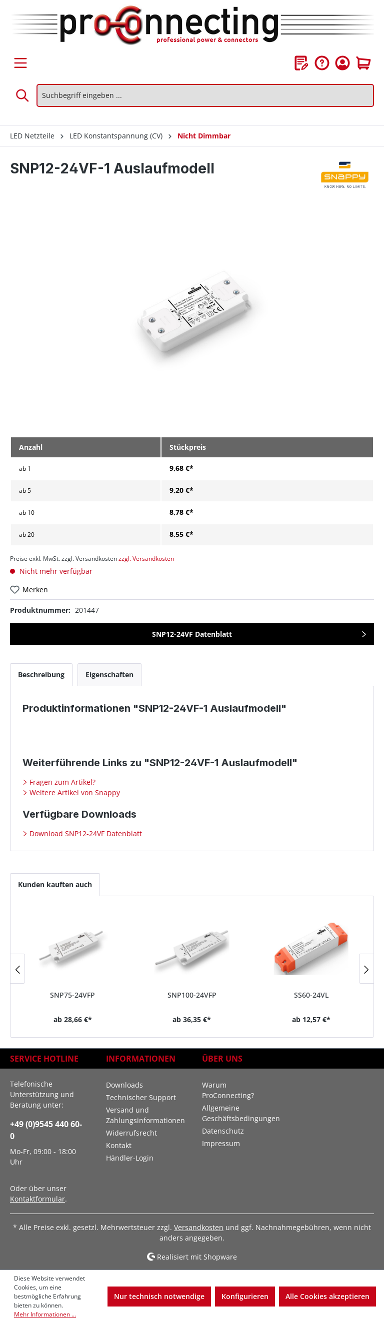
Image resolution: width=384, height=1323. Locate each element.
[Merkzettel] (301, 63)
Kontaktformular (37, 1199)
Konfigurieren (245, 1296)
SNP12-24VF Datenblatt (192, 634)
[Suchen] (23, 95)
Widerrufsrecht (131, 1133)
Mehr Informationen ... (45, 1314)
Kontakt (119, 1145)
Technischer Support (141, 1097)
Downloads (124, 1085)
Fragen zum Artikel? (62, 782)
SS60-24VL (311, 995)
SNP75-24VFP (72, 995)
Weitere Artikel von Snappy (74, 792)
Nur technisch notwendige (159, 1296)
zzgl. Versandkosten (146, 558)
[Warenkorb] (363, 63)
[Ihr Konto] (342, 63)
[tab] (41, 674)
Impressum (221, 1143)
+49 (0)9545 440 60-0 (46, 1130)
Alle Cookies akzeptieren (328, 1296)
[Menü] (20, 63)
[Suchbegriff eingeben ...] (205, 95)
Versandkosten (199, 1227)
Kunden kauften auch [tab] (55, 884)
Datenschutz (223, 1131)
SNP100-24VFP (192, 995)
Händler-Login (130, 1158)
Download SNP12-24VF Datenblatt (85, 833)
